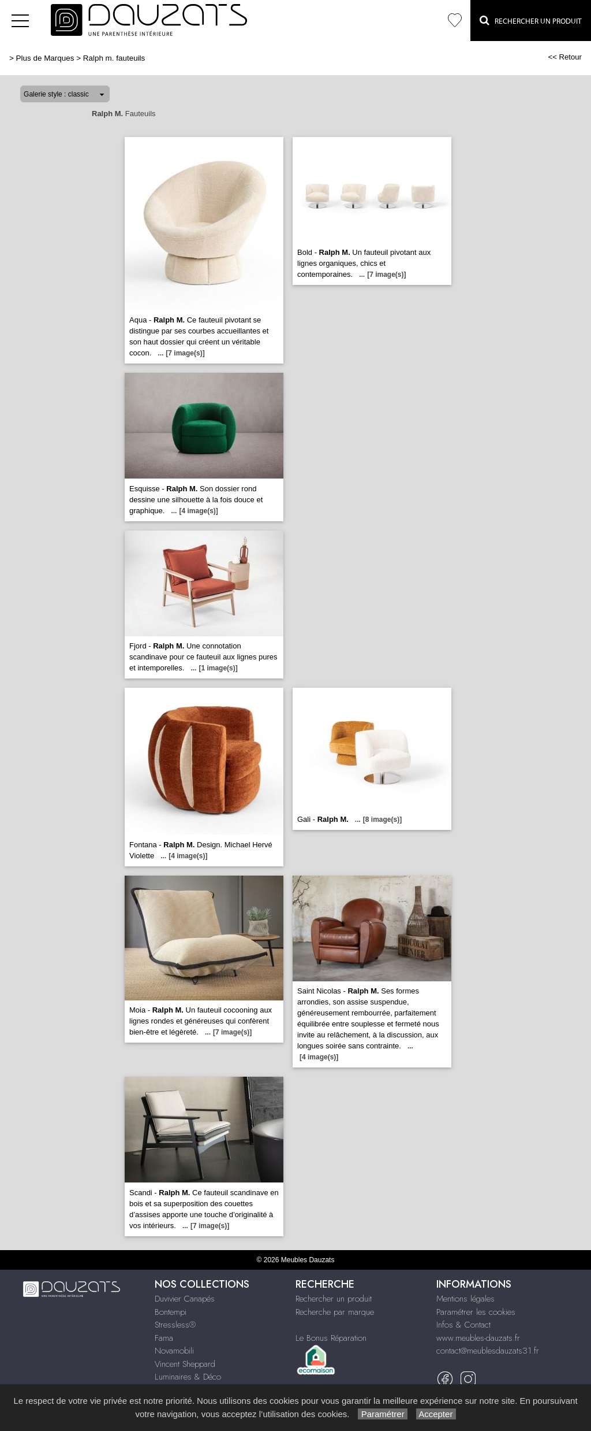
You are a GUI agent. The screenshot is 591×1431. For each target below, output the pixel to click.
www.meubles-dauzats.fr (478, 1338)
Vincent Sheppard (185, 1364)
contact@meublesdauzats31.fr (487, 1350)
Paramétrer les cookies (475, 1312)
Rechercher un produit (334, 1298)
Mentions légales (465, 1298)
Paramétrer (382, 1414)
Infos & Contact (463, 1324)
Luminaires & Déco (188, 1376)
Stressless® (175, 1324)
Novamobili (174, 1350)
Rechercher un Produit (531, 20)
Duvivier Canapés (185, 1298)
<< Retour (565, 57)
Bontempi (170, 1312)
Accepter (436, 1414)
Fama (164, 1338)
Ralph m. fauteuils (114, 58)
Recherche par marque (335, 1312)
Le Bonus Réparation (331, 1338)
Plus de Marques (45, 58)
